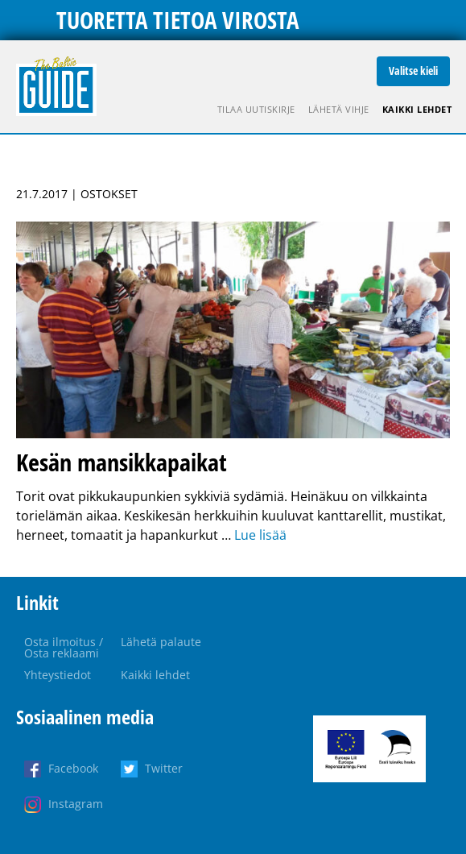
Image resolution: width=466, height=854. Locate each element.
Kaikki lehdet (417, 109)
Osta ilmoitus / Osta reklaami (63, 647)
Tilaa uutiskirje (256, 109)
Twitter (164, 768)
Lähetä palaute (161, 641)
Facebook (73, 768)
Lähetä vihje (338, 109)
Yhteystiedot (57, 674)
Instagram (75, 803)
